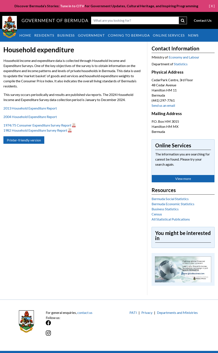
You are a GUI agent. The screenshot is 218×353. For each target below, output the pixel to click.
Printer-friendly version (24, 140)
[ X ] (212, 6)
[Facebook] (77, 325)
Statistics (181, 64)
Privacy (146, 312)
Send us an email (163, 105)
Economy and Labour (184, 57)
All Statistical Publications (171, 219)
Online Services (169, 35)
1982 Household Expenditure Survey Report (35, 130)
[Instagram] (77, 335)
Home (25, 35)
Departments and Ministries (177, 312)
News (193, 35)
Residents (44, 35)
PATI (133, 312)
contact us (84, 312)
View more (183, 178)
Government (91, 35)
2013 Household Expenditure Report (30, 108)
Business (66, 35)
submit (183, 20)
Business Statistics (165, 209)
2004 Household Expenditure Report (30, 117)
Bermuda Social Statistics (170, 199)
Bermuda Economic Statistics (173, 204)
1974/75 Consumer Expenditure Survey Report (37, 125)
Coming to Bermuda (129, 35)
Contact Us (203, 20)
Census (157, 214)
